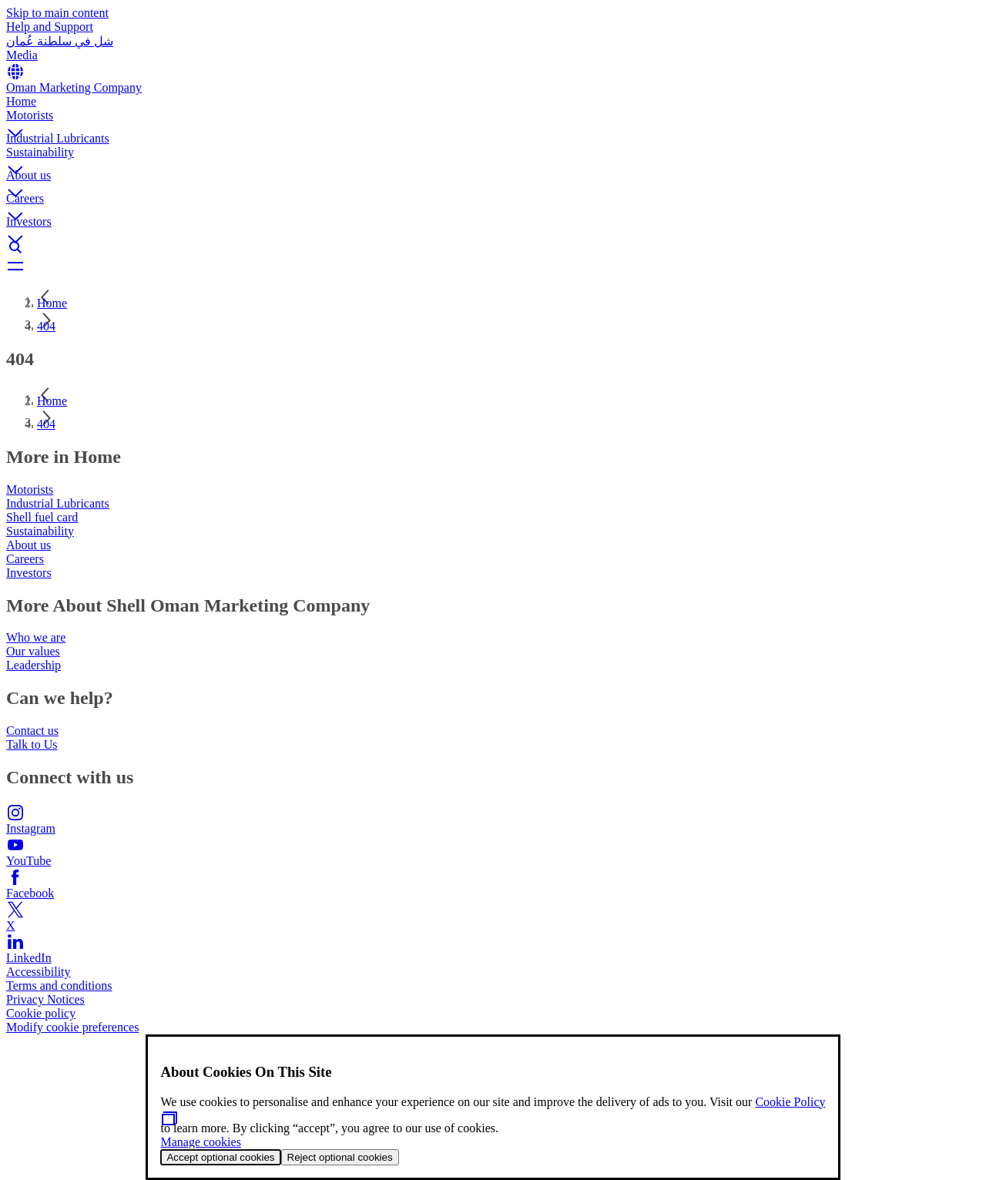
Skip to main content (57, 12)
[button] (493, 120)
